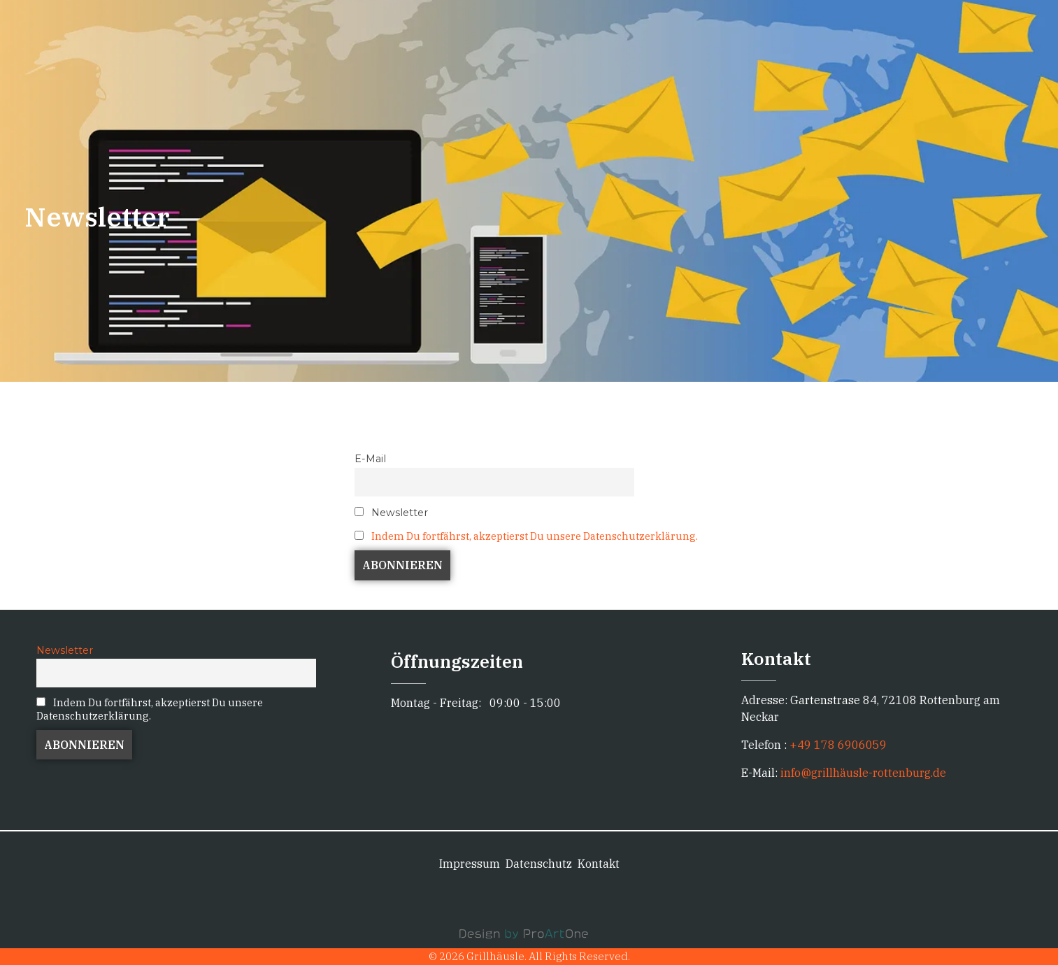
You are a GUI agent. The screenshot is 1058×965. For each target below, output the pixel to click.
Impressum (469, 864)
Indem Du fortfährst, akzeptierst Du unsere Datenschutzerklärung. (534, 536)
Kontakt (599, 864)
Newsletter (391, 512)
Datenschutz (539, 864)
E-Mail (370, 458)
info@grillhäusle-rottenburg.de (862, 773)
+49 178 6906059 (838, 745)
